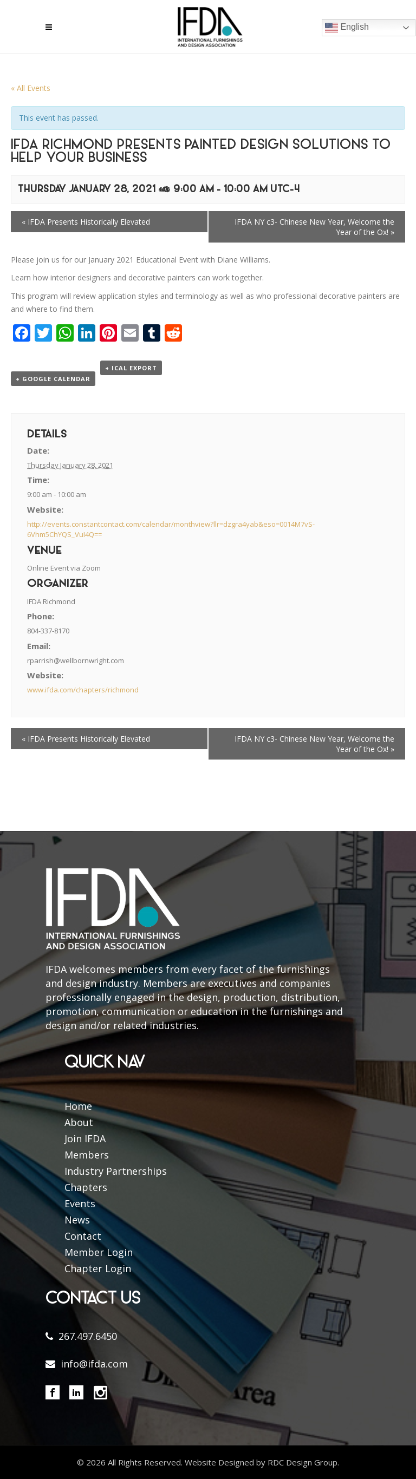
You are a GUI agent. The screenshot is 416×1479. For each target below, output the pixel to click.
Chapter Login (97, 1268)
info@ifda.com (94, 1363)
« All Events (30, 88)
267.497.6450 (87, 1336)
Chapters (85, 1187)
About (78, 1122)
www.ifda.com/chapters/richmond (83, 690)
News (77, 1219)
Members (86, 1154)
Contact (82, 1235)
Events (79, 1203)
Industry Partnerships (115, 1170)
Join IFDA (85, 1138)
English (347, 27)
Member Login (98, 1252)
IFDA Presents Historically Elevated (86, 222)
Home (78, 1106)
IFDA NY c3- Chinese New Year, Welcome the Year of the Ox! (314, 227)
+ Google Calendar (53, 379)
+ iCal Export (131, 368)
